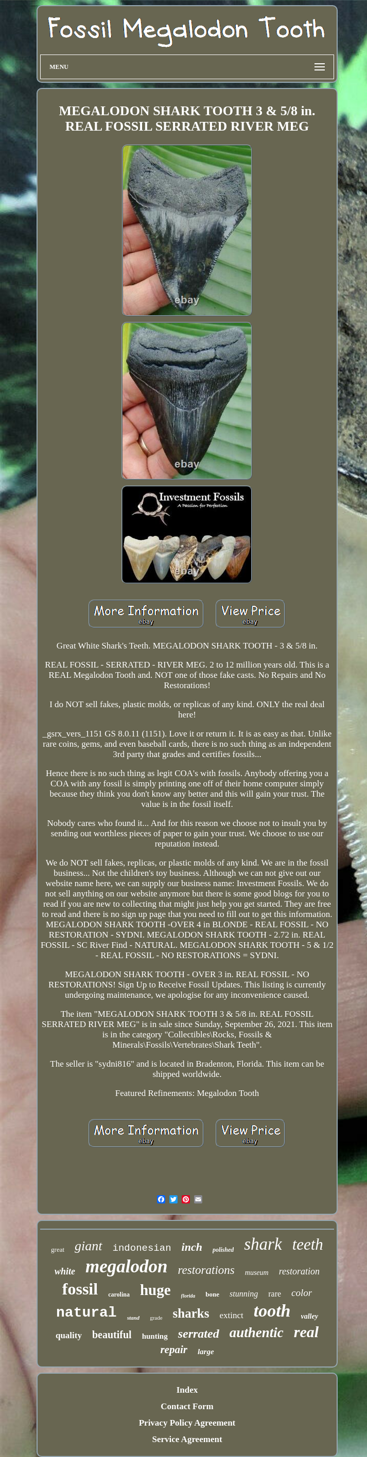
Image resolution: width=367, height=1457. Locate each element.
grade (156, 1318)
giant (88, 1245)
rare (274, 1293)
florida (188, 1296)
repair (173, 1349)
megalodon (126, 1266)
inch (192, 1246)
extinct (231, 1315)
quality (69, 1335)
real (306, 1331)
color (301, 1292)
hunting (155, 1336)
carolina (119, 1294)
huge (155, 1290)
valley (309, 1316)
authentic (257, 1332)
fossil (80, 1289)
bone (212, 1294)
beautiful (112, 1334)
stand (133, 1318)
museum (257, 1272)
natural (86, 1313)
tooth (272, 1310)
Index (187, 1390)
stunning (244, 1293)
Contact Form (187, 1406)
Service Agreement (187, 1439)
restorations (206, 1270)
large (206, 1351)
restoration (299, 1271)
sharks (191, 1313)
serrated (198, 1333)
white (65, 1271)
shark (263, 1244)
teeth (307, 1244)
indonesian (142, 1248)
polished (223, 1249)
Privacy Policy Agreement (187, 1423)
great (57, 1249)
